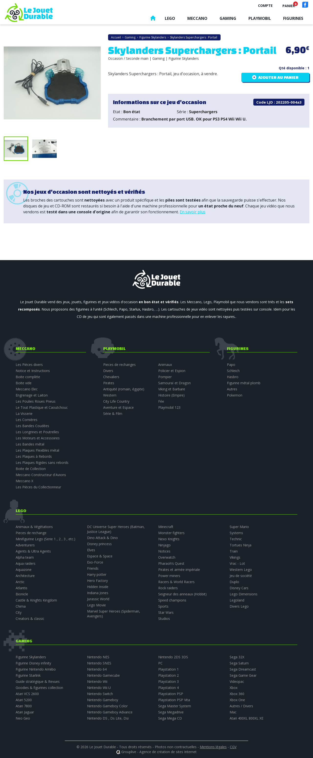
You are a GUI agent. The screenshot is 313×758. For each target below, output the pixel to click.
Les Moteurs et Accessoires (38, 438)
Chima (21, 606)
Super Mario (239, 526)
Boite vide (24, 383)
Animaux (165, 364)
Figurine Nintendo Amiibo (36, 669)
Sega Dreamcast (243, 669)
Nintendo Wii (97, 681)
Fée (161, 401)
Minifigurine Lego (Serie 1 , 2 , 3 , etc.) (45, 539)
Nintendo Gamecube (103, 675)
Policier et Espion (171, 370)
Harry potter (96, 574)
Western (109, 395)
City (19, 612)
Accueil (153, 19)
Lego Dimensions (243, 594)
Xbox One (237, 700)
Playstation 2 (168, 675)
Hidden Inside (97, 586)
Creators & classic (30, 618)
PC (160, 663)
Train (234, 551)
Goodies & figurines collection (39, 687)
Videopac (237, 681)
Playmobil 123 (169, 407)
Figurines (293, 18)
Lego (170, 18)
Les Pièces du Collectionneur (38, 487)
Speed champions (172, 600)
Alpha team (25, 557)
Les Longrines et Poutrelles (37, 432)
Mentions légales (213, 747)
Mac (233, 712)
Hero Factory (97, 580)
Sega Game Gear (243, 675)
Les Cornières (26, 419)
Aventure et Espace (118, 407)
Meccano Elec (27, 389)
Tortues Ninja (240, 545)
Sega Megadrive (171, 712)
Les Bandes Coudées (32, 425)
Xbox (233, 687)
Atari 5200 (24, 700)
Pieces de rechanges (119, 364)
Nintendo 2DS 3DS (173, 657)
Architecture (25, 575)
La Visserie (24, 413)
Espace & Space (99, 556)
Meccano (197, 18)
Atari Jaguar (25, 712)
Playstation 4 (168, 687)
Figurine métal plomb (243, 383)
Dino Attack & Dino (102, 537)
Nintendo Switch (100, 693)
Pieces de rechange (31, 532)
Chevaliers (111, 376)
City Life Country (116, 401)
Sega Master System (174, 706)
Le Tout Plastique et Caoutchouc (42, 407)
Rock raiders (168, 588)
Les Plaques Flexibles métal (37, 450)
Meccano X (24, 481)
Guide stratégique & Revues (38, 681)
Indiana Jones (97, 592)
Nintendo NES (98, 657)
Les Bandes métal (30, 444)
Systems (236, 532)
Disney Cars (239, 588)
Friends (93, 568)
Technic (236, 539)
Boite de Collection (31, 468)
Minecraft (165, 526)
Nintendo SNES (99, 663)
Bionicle (22, 594)
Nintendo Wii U (99, 687)
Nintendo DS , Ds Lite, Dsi (108, 718)
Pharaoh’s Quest (171, 563)
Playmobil (259, 18)
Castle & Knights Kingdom (36, 600)
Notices (164, 551)
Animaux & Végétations (34, 526)
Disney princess (99, 543)
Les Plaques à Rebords (34, 456)
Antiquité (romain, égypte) (123, 389)
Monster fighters (171, 532)
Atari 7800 (24, 706)
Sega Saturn (239, 663)
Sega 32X (237, 657)
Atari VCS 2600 (27, 693)
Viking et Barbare (171, 389)
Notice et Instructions (33, 370)
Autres (232, 389)
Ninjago (164, 545)
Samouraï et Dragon (174, 383)
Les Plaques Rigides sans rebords (42, 462)
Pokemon (234, 395)
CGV (233, 747)
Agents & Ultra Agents (33, 551)
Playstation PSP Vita (174, 700)
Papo (231, 364)
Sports (163, 606)
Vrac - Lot (237, 563)
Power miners (169, 575)
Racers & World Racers (176, 581)
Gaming (228, 18)
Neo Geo (23, 718)
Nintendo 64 (97, 669)
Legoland (237, 600)
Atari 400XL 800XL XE (246, 718)
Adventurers (25, 545)
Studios (164, 618)
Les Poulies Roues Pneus (36, 401)
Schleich (233, 370)
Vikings (235, 557)
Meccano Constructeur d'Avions (41, 474)
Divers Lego (239, 606)
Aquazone (24, 569)
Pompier (165, 376)
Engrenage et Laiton (32, 395)
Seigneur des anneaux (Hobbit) (182, 594)
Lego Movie (96, 605)
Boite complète (28, 376)
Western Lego (241, 569)
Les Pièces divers (29, 364)
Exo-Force (95, 562)
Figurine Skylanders (31, 657)
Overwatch (166, 557)
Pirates (108, 383)
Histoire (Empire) (171, 395)
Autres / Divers (241, 706)
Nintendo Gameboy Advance (110, 712)
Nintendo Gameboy (102, 700)
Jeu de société (241, 575)
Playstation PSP (170, 693)
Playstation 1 (168, 669)
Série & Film (112, 413)
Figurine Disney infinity (33, 663)
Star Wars (166, 612)
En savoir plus (192, 212)
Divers (108, 370)
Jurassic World (98, 599)
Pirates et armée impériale (179, 569)
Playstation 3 (168, 681)
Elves (91, 550)
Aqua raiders (25, 563)
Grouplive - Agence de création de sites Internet (159, 751)
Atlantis (21, 588)
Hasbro (232, 376)
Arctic (20, 581)
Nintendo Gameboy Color (107, 706)
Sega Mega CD (170, 718)
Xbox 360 (237, 693)
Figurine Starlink (28, 675)
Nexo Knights (168, 539)
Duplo (234, 581)
